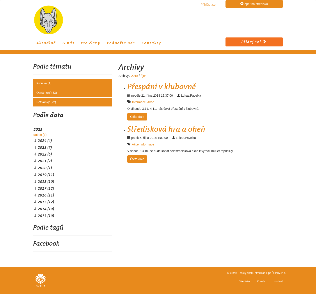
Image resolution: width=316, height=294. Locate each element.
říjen (143, 76)
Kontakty (151, 43)
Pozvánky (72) (46, 102)
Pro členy (90, 43)
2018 (134, 76)
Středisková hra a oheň (166, 129)
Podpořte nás (121, 43)
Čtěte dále (137, 117)
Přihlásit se (208, 4)
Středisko (244, 281)
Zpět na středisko (254, 4)
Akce (150, 102)
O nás (68, 43)
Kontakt (278, 281)
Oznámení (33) (46, 92)
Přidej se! (254, 41)
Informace (139, 102)
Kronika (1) (43, 83)
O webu (261, 281)
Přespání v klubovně (161, 86)
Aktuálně (46, 43)
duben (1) (39, 134)
